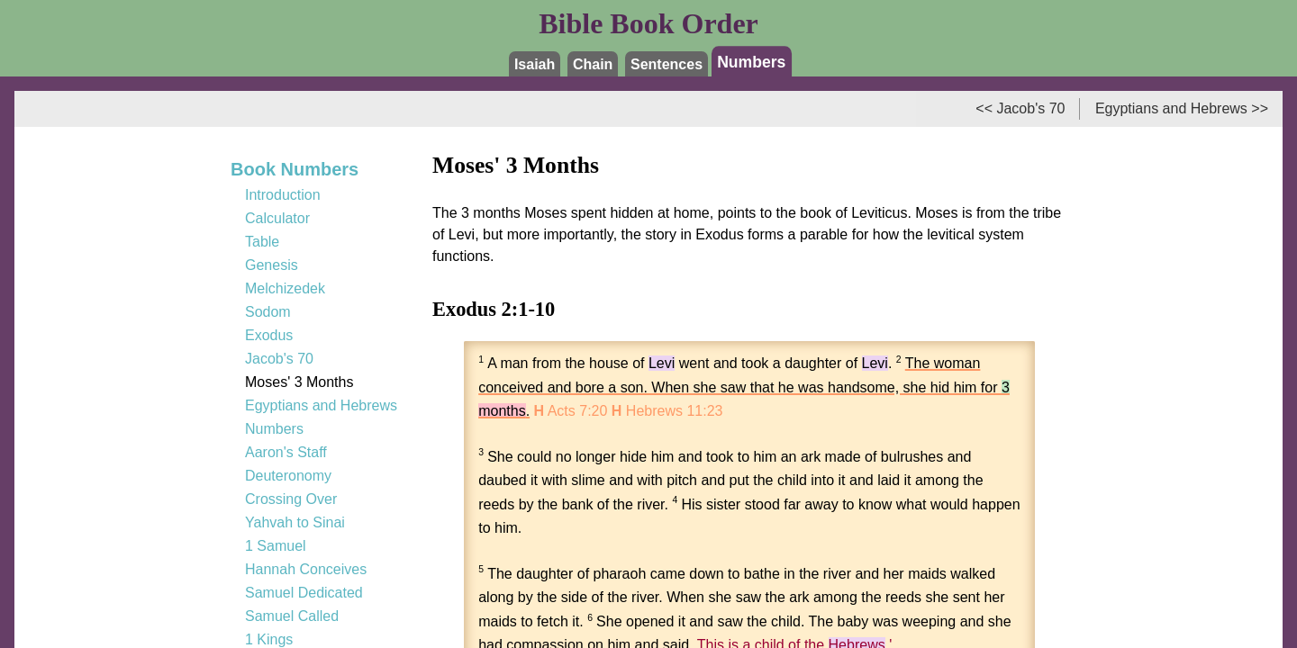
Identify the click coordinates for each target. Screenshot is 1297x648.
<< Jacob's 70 (1020, 108)
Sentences (666, 64)
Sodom (268, 312)
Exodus (269, 335)
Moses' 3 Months (299, 382)
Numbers (751, 61)
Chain (592, 64)
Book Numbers (294, 169)
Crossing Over (291, 499)
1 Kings (269, 639)
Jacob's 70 (279, 358)
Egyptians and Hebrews (321, 405)
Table (262, 241)
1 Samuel (275, 546)
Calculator (277, 218)
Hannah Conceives (306, 569)
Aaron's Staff (286, 452)
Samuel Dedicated (304, 592)
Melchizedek (285, 288)
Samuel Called (292, 616)
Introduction (283, 194)
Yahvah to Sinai (295, 522)
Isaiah (534, 64)
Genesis (271, 265)
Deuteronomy (288, 475)
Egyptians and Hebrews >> (1181, 108)
